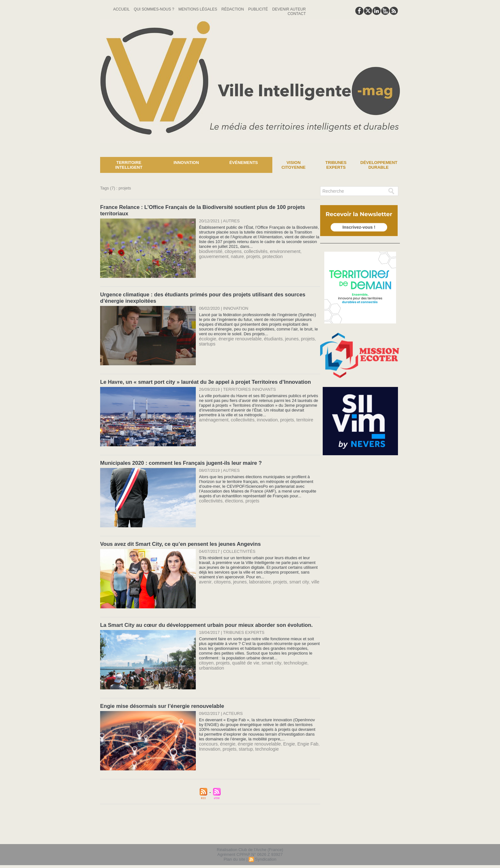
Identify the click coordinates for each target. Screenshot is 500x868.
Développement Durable (378, 165)
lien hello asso (379, 829)
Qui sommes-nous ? (154, 9)
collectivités (250, 250)
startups (206, 340)
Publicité (258, 9)
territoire (295, 416)
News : (7, 152)
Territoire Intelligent (128, 165)
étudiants (266, 336)
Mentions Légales (198, 9)
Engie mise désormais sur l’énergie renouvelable (159, 700)
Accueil (122, 9)
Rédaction (233, 9)
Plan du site (234, 853)
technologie (286, 657)
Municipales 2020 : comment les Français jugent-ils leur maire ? (177, 459)
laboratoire (254, 577)
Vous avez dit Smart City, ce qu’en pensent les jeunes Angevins (177, 540)
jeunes (283, 336)
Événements (243, 162)
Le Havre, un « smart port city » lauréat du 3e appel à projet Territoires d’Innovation (201, 379)
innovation (260, 416)
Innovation (186, 162)
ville (304, 577)
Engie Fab (297, 738)
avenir (204, 577)
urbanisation (210, 662)
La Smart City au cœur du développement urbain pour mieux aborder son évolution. (201, 620)
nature (233, 254)
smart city (289, 577)
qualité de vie (241, 657)
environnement (277, 250)
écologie (206, 336)
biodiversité (209, 250)
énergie (225, 738)
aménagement (212, 416)
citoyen (205, 657)
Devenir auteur (289, 9)
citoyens (230, 250)
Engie (280, 738)
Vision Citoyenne (294, 165)
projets (248, 254)
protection (266, 254)
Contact (297, 13)
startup (241, 742)
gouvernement (212, 254)
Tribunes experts (335, 165)
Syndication (265, 853)
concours (207, 738)
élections (231, 496)
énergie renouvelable (236, 336)
